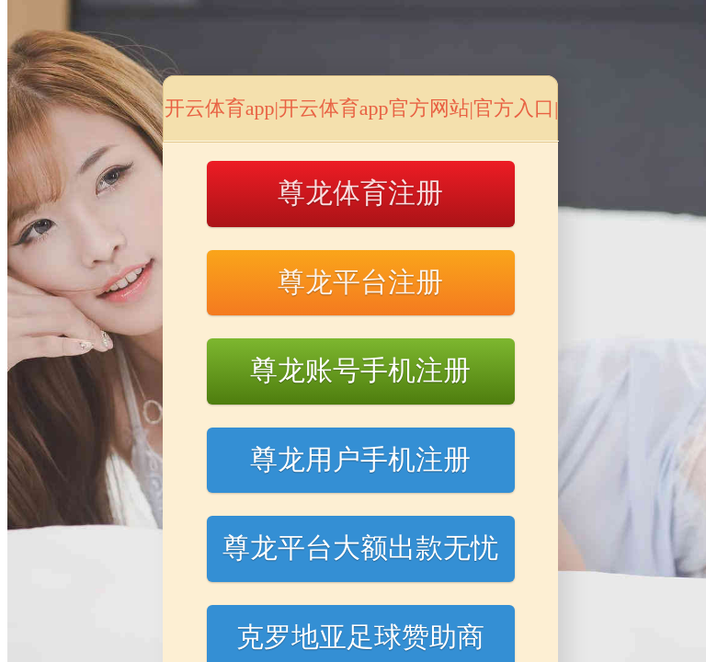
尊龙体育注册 (360, 192)
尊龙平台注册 (360, 282)
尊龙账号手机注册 (360, 370)
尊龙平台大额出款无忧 (360, 547)
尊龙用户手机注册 (360, 459)
